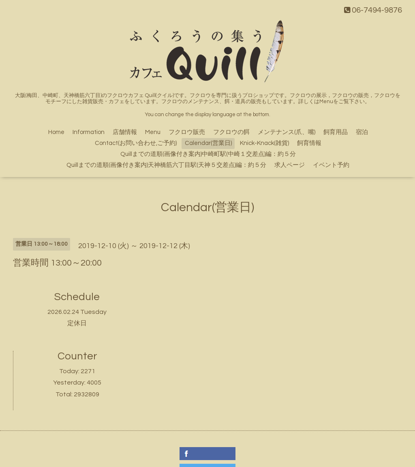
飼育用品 (335, 132)
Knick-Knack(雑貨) (264, 143)
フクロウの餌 (231, 132)
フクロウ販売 (187, 132)
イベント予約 (331, 165)
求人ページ (289, 165)
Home (56, 132)
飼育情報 (309, 143)
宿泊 (362, 132)
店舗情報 (125, 132)
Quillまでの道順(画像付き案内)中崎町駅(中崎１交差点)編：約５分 (208, 154)
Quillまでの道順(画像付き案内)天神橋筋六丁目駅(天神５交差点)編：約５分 (166, 165)
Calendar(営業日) (208, 143)
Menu (152, 132)
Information (89, 132)
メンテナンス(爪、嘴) (286, 132)
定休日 (77, 323)
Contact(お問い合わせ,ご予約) (136, 143)
